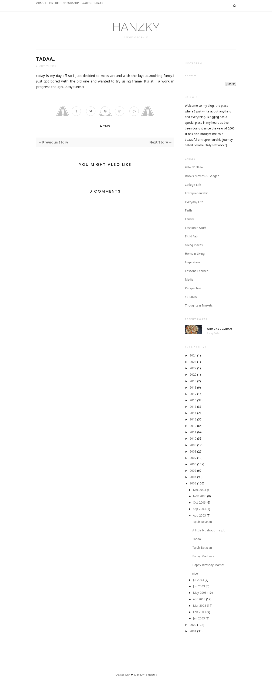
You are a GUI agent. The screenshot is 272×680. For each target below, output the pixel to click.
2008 (193, 451)
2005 (193, 470)
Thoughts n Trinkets (199, 305)
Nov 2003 (199, 496)
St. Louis (191, 297)
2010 (193, 438)
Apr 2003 (199, 599)
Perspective (193, 288)
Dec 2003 (199, 490)
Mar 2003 (199, 605)
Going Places (194, 245)
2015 (193, 407)
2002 (193, 625)
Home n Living (195, 253)
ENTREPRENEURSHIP (64, 3)
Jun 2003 (199, 586)
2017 (193, 394)
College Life (193, 185)
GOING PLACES (92, 3)
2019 (193, 381)
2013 (193, 419)
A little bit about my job (208, 530)
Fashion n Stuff (195, 228)
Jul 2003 (198, 580)
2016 (193, 400)
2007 (193, 458)
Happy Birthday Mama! (208, 565)
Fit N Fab (191, 236)
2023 (193, 362)
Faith (188, 210)
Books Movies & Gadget (202, 176)
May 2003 (200, 593)
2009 (193, 445)
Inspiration (192, 262)
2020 (193, 374)
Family (189, 219)
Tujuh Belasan (202, 522)
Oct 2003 (199, 502)
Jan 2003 (199, 618)
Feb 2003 (199, 612)
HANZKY (136, 27)
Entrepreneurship (196, 193)
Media (189, 279)
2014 (193, 413)
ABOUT (41, 3)
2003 (193, 483)
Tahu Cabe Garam (218, 328)
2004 (193, 477)
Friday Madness (203, 556)
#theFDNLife (194, 167)
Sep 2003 (199, 509)
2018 (193, 387)
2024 (193, 355)
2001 (193, 631)
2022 (193, 368)
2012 (193, 426)
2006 (193, 464)
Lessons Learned (196, 271)
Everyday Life (194, 202)
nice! (195, 573)
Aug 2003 (199, 515)
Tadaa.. (197, 539)
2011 (193, 432)
